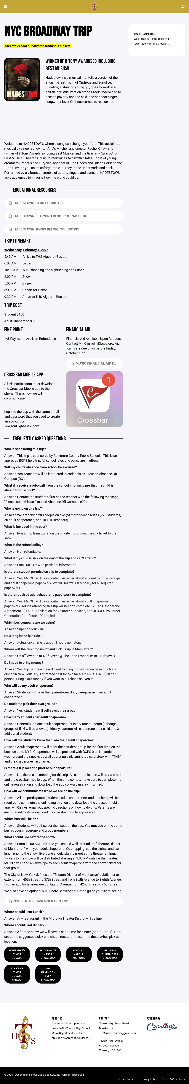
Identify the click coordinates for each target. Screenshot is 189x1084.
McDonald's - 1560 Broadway (48, 954)
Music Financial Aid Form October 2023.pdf (97, 363)
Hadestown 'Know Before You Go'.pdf (44, 229)
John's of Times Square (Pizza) (17, 974)
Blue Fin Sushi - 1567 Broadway (110, 954)
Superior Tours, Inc (31, 629)
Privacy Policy (149, 1079)
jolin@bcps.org (102, 344)
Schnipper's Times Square (17, 954)
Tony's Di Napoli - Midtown (79, 954)
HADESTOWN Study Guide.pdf (37, 203)
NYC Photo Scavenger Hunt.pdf (39, 901)
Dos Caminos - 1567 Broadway (48, 974)
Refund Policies (126, 1079)
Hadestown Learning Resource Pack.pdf (48, 216)
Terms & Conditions (173, 1079)
